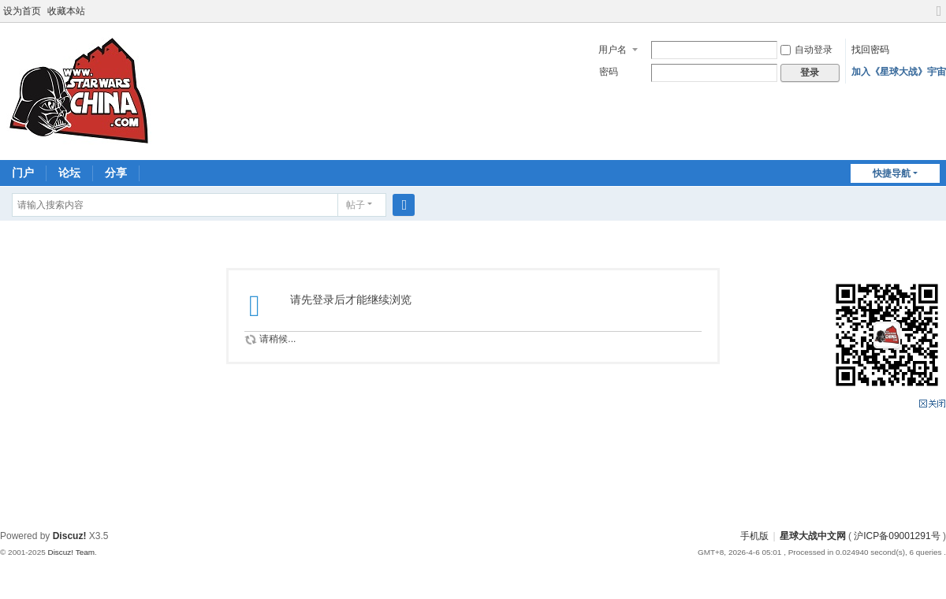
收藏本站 (66, 11)
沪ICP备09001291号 (897, 535)
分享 (116, 172)
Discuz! (70, 535)
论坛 (69, 172)
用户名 (612, 49)
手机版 (754, 535)
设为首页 (22, 11)
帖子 (355, 204)
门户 (23, 172)
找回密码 (870, 49)
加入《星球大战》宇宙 (898, 71)
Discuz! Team (71, 552)
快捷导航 (892, 173)
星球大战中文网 (813, 535)
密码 (608, 71)
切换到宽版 (939, 17)
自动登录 (806, 49)
